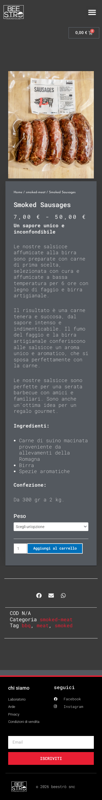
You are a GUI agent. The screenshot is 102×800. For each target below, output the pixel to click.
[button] (92, 12)
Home (18, 192)
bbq (26, 625)
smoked (64, 625)
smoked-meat (35, 192)
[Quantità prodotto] (20, 548)
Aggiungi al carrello (55, 548)
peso (20, 516)
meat (43, 625)
